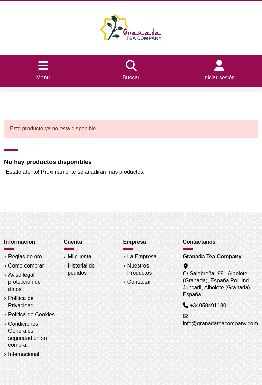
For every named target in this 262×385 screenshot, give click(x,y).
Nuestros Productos (139, 269)
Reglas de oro (25, 256)
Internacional (23, 354)
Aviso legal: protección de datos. (24, 282)
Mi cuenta (79, 256)
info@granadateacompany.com (220, 323)
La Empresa (141, 256)
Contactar (139, 282)
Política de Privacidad (21, 301)
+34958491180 (208, 305)
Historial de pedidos (81, 269)
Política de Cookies (31, 314)
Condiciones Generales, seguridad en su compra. (27, 334)
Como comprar (26, 266)
